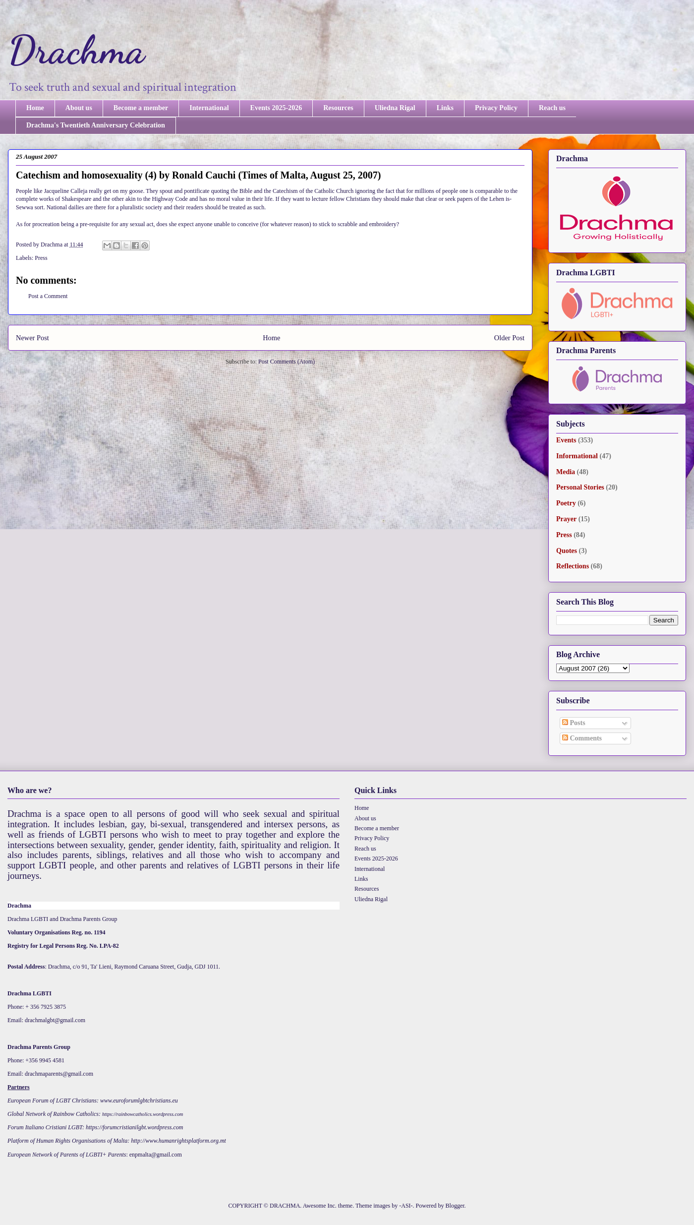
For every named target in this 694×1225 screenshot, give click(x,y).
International (209, 108)
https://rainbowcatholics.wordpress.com (142, 1114)
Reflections (572, 566)
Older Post (509, 338)
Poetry (566, 503)
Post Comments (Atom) (286, 361)
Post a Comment (47, 296)
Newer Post (32, 338)
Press (41, 257)
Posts (573, 723)
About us (78, 108)
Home (35, 108)
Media (565, 472)
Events (566, 440)
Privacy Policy (496, 108)
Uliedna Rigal (395, 108)
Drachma (76, 49)
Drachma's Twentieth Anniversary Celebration (95, 125)
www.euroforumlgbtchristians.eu (139, 1100)
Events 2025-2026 (276, 108)
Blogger (455, 1205)
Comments (582, 738)
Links (445, 108)
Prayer (566, 519)
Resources (338, 108)
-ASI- (405, 1205)
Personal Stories (580, 487)
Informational (577, 456)
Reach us (552, 108)
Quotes (566, 550)
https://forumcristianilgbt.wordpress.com (134, 1127)
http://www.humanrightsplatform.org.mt (178, 1140)
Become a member (141, 108)
